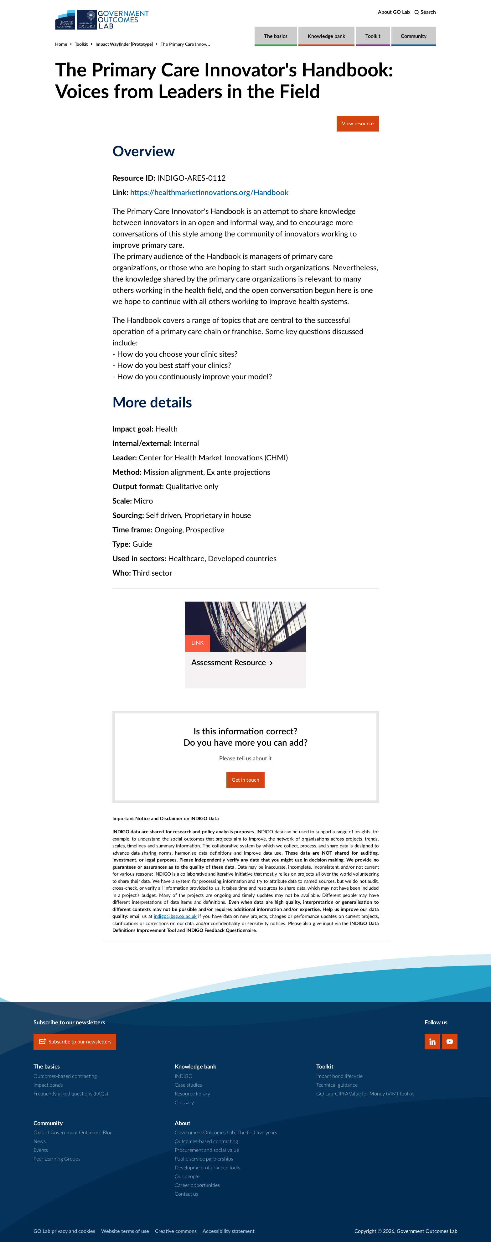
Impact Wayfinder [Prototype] (124, 44)
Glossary (184, 1102)
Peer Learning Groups (57, 1159)
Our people (187, 1176)
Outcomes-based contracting (65, 1076)
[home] (102, 19)
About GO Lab (394, 12)
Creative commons (176, 1231)
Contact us (186, 1194)
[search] (425, 12)
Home (61, 44)
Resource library (192, 1093)
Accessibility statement (229, 1231)
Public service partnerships (204, 1159)
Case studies (188, 1085)
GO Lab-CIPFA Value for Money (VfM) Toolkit (365, 1093)
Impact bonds (48, 1085)
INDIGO (184, 1076)
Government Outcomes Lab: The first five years (226, 1132)
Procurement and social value (207, 1150)
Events (41, 1150)
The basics (275, 36)
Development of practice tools (207, 1167)
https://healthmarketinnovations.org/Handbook (209, 193)
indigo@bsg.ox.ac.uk (175, 916)
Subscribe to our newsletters (74, 1041)
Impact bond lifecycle (339, 1076)
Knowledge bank (326, 36)
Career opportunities (197, 1185)
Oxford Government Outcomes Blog (73, 1132)
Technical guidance (337, 1085)
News (40, 1141)
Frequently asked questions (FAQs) (71, 1093)
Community (413, 36)
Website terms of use (125, 1231)
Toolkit (372, 36)
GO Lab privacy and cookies (64, 1231)
